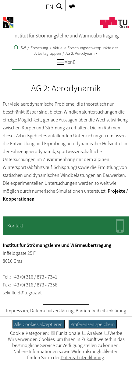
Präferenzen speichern (92, 324)
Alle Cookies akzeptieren (38, 324)
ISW (20, 48)
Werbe (113, 333)
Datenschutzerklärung (51, 310)
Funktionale (65, 333)
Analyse (92, 333)
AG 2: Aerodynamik (82, 53)
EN (49, 6)
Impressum (17, 310)
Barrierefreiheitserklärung (101, 310)
